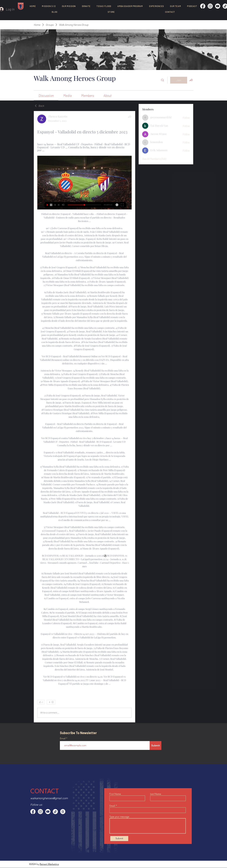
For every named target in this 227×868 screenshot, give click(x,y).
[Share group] (191, 80)
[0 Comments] (123, 702)
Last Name (155, 794)
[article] (84, 416)
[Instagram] (210, 6)
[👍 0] (41, 702)
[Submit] (155, 745)
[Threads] (62, 811)
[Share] (130, 117)
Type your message (119, 816)
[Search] (162, 80)
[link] (46, 95)
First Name (115, 794)
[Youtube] (217, 6)
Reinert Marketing (49, 864)
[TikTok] (55, 811)
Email (63, 738)
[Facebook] (202, 6)
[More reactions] (51, 702)
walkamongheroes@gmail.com (49, 798)
